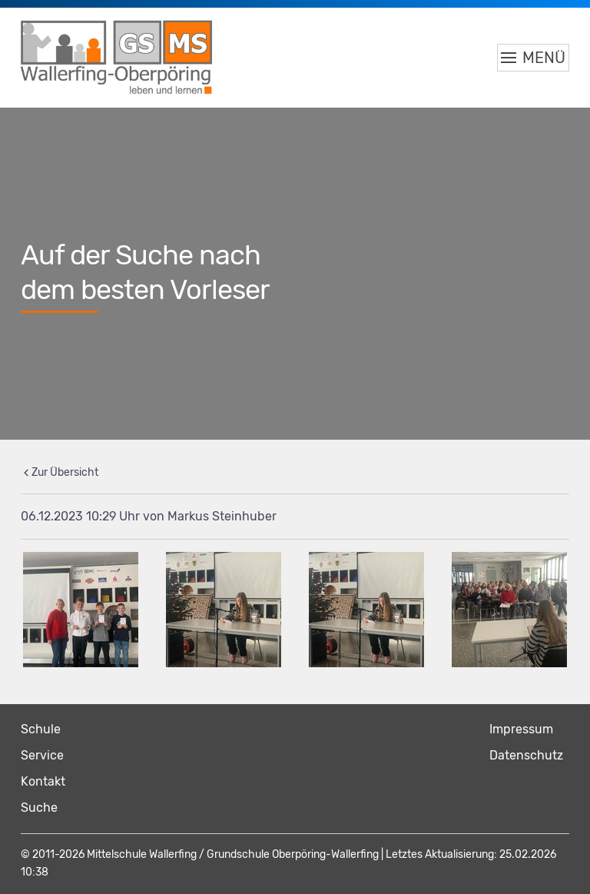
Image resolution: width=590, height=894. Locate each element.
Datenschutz (526, 755)
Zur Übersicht (64, 472)
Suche (39, 807)
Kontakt (43, 781)
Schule (41, 729)
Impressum (521, 729)
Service (42, 755)
